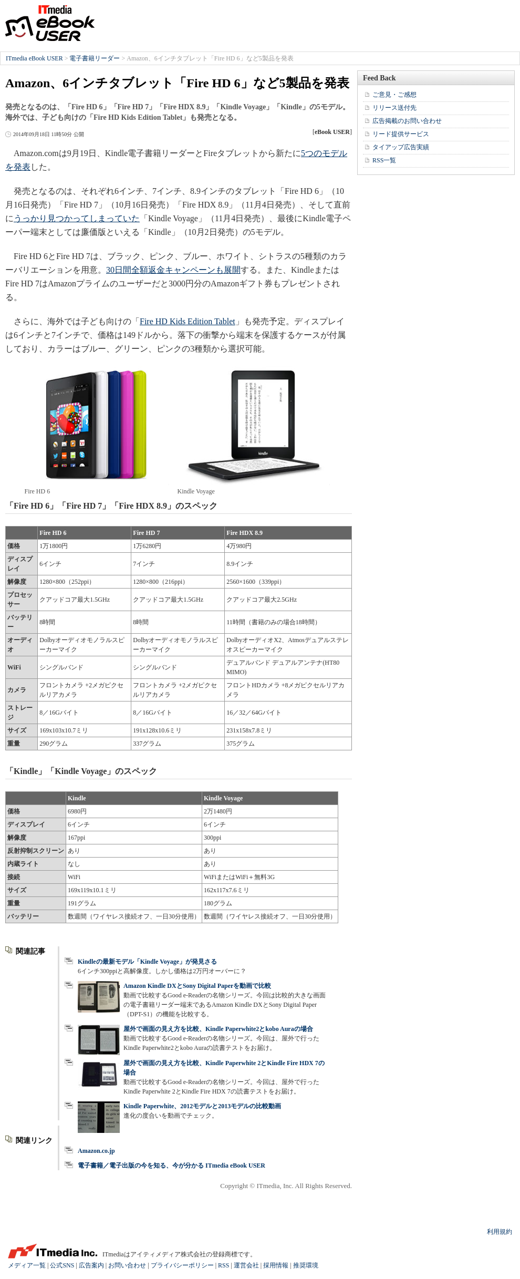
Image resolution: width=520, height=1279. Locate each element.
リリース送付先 (394, 107)
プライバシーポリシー (182, 1265)
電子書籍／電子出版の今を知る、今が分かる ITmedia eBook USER (171, 1165)
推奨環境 (305, 1265)
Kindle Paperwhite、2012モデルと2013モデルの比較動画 (202, 1106)
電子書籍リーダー (94, 58)
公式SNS (62, 1265)
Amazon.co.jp (96, 1150)
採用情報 (275, 1265)
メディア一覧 (27, 1265)
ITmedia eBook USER (50, 23)
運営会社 (246, 1265)
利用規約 (499, 1231)
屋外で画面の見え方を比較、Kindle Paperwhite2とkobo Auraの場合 (218, 1029)
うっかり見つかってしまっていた (77, 218)
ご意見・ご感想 (394, 94)
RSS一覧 (384, 160)
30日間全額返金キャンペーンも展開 (173, 269)
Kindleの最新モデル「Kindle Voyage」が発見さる (147, 961)
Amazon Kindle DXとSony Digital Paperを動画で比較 (197, 985)
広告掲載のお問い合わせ (407, 121)
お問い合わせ (127, 1265)
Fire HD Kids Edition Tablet (187, 321)
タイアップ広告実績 (400, 147)
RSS (223, 1265)
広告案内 (91, 1265)
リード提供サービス (400, 134)
